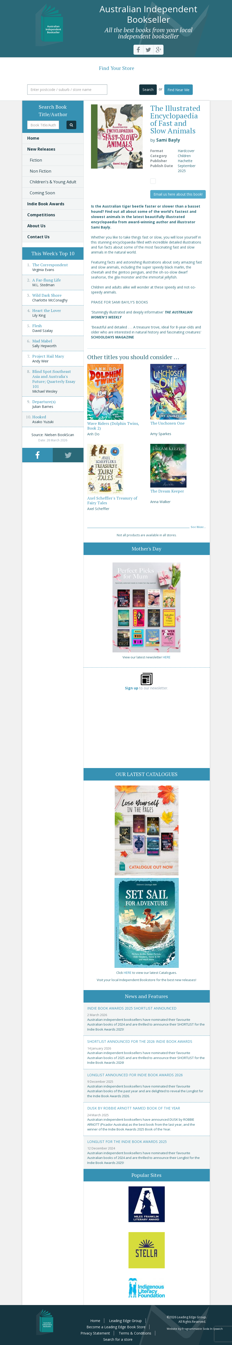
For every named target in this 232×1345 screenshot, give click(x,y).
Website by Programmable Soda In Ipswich (195, 1329)
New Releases (41, 149)
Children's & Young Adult (53, 182)
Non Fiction (40, 171)
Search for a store (117, 1339)
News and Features (146, 996)
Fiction (36, 160)
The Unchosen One (167, 423)
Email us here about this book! (178, 194)
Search (148, 89)
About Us (36, 226)
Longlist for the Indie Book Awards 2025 (127, 1141)
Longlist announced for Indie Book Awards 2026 (135, 1075)
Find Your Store (116, 68)
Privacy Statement (95, 1333)
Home (33, 138)
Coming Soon (42, 193)
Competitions (41, 215)
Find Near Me (179, 89)
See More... (198, 527)
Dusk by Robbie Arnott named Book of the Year (133, 1108)
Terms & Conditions (135, 1333)
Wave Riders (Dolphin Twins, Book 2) (113, 426)
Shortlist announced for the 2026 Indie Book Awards (139, 1041)
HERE (166, 657)
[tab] (37, 455)
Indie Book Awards (45, 204)
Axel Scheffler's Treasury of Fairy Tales (112, 500)
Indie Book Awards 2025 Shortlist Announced (131, 1008)
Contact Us (38, 237)
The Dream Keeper (167, 491)
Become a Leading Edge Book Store (116, 1327)
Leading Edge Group (125, 1320)
